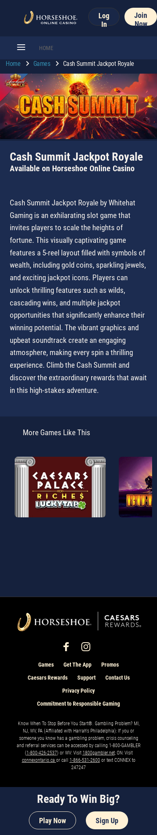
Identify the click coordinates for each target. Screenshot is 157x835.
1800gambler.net (99, 753)
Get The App (77, 664)
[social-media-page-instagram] (88, 649)
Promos (110, 664)
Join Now (140, 18)
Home (14, 64)
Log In (103, 18)
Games (42, 64)
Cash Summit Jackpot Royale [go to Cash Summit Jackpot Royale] (98, 64)
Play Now (52, 820)
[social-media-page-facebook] (68, 649)
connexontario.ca (39, 760)
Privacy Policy (78, 690)
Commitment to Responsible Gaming (78, 703)
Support (86, 677)
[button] (21, 48)
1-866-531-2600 (85, 760)
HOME (46, 48)
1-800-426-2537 (41, 753)
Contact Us (117, 677)
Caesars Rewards (48, 677)
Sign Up (107, 820)
